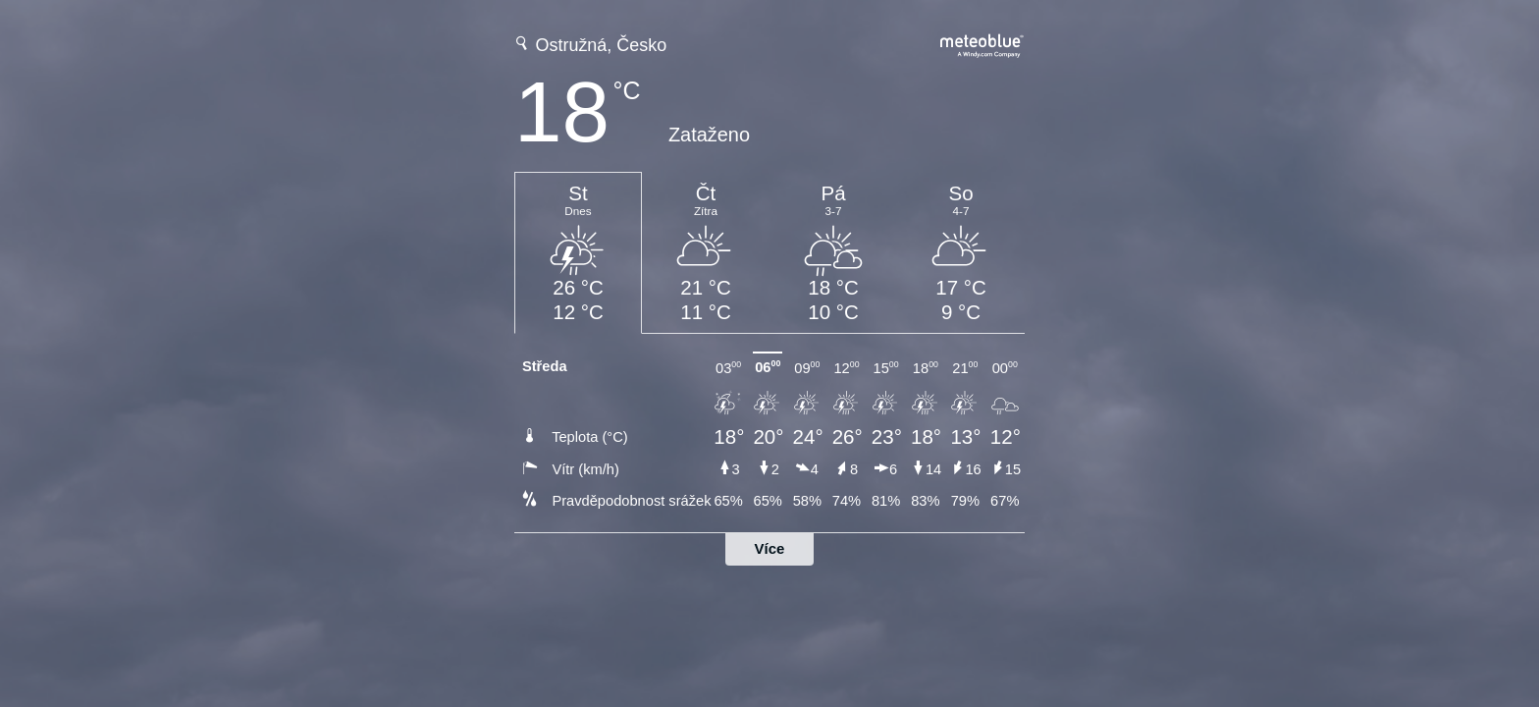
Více (770, 548)
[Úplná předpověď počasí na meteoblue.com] (982, 43)
